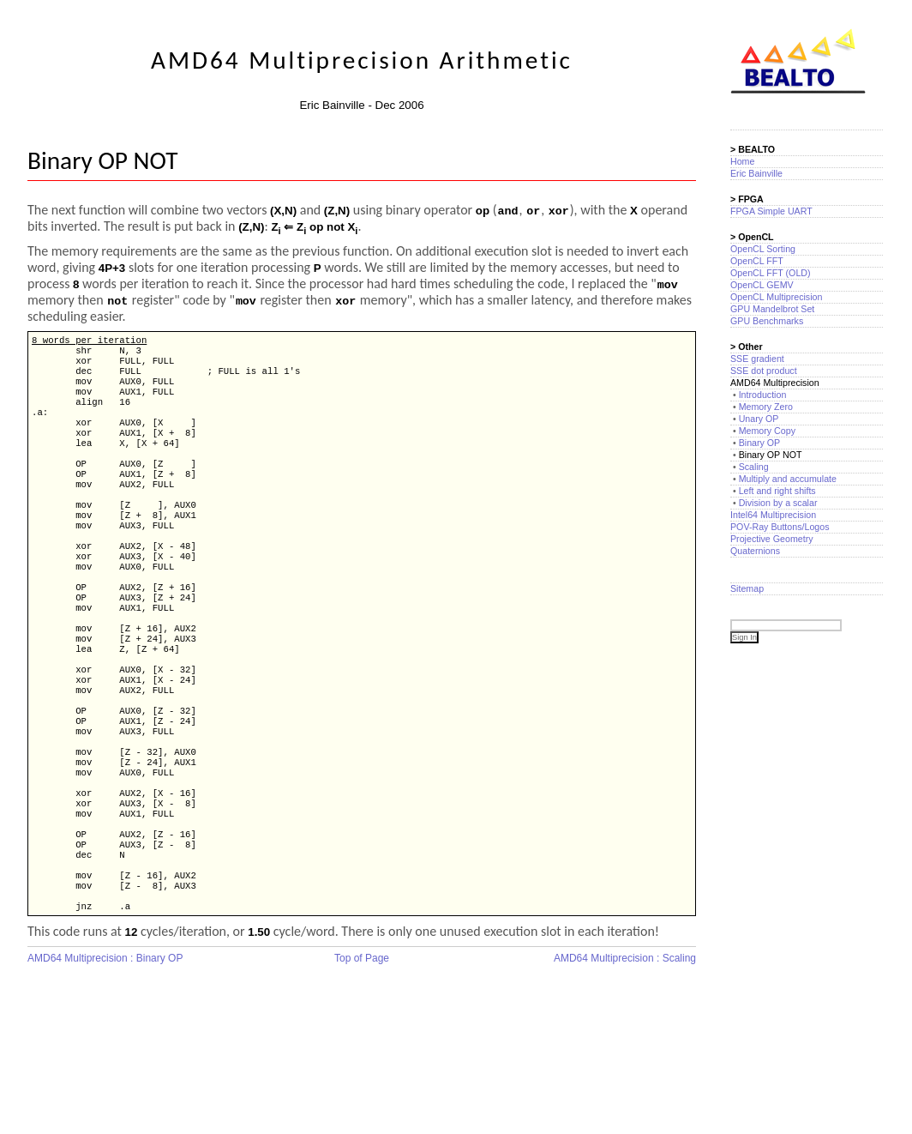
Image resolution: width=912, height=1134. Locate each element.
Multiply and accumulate (788, 479)
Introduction (763, 394)
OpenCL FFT (756, 261)
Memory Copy (767, 430)
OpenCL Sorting (762, 249)
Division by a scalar (778, 503)
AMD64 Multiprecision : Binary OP (105, 1054)
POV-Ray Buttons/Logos (780, 527)
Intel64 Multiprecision (773, 515)
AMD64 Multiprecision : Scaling (625, 1054)
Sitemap (747, 588)
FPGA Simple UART (771, 211)
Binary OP (760, 442)
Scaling (754, 466)
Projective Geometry (771, 539)
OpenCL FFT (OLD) (770, 273)
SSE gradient (757, 358)
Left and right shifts (777, 491)
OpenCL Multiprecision (776, 297)
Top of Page (361, 1054)
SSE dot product (763, 370)
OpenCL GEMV (762, 285)
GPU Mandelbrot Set (772, 309)
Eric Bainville (756, 173)
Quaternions (755, 551)
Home (742, 161)
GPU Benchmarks (766, 321)
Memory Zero (766, 406)
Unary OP (759, 418)
